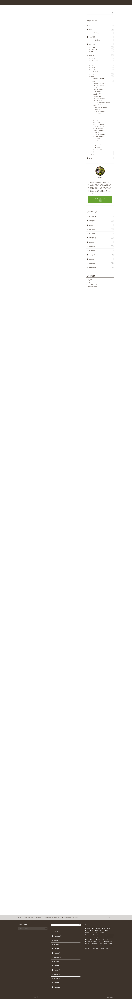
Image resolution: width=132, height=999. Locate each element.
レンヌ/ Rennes (97, 147)
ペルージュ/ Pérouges (98, 126)
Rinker (42, 337)
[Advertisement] (49, 122)
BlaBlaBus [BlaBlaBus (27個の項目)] (88, 928)
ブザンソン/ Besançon (98, 124)
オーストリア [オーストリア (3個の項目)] (94, 932)
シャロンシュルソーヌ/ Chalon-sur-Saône (101, 105)
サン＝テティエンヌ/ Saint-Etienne (101, 102)
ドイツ (101, 74)
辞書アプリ (30, 153)
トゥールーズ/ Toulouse (99, 111)
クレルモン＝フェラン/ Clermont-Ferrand (101, 93)
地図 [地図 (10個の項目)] (106, 943)
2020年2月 (101, 259)
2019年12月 (101, 267)
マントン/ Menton (97, 132)
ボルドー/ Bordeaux (98, 128)
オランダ (101, 58)
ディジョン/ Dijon (97, 109)
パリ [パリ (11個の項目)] (87, 939)
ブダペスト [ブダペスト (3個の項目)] (106, 939)
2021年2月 (101, 229)
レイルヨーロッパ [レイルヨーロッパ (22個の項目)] (108, 941)
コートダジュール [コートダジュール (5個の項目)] (97, 934)
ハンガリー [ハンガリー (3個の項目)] (100, 937)
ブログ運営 (101, 37)
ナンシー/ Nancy (97, 113)
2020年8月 (101, 242)
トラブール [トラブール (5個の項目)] (111, 934)
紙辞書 (29, 148)
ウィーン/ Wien (96, 63)
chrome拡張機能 (101, 40)
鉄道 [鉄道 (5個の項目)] (103, 948)
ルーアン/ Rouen (97, 145)
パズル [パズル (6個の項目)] (111, 937)
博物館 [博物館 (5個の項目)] (101, 943)
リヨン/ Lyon (96, 140)
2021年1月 (101, 233)
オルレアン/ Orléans (98, 89)
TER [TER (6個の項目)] (102, 930)
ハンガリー (101, 76)
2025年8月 (101, 221)
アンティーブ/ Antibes (98, 83)
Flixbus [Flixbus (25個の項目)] (98, 928)
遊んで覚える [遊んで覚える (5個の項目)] (96, 948)
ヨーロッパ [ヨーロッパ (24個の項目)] (95, 941)
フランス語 (21, 14)
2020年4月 (101, 250)
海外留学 (101, 158)
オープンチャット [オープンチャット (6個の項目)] (103, 932)
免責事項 (34, 996)
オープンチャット (101, 33)
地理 (101, 51)
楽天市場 (48, 341)
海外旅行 (86, 7)
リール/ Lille (96, 142)
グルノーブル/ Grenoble (99, 98)
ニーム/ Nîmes (96, 119)
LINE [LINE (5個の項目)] (109, 928)
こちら (75, 718)
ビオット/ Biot (96, 122)
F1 (101, 25)
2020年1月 (101, 263)
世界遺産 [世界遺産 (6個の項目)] (95, 943)
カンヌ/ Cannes (97, 91)
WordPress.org (92, 286)
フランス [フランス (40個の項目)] (92, 939)
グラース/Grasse (97, 96)
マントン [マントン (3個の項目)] (88, 941)
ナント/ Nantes (96, 115)
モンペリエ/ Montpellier (99, 136)
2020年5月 (101, 246)
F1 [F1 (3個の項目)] (93, 928)
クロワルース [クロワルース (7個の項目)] (88, 934)
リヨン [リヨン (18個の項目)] (101, 941)
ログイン (90, 280)
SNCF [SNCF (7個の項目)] (97, 930)
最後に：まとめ (31, 156)
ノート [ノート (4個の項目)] (87, 937)
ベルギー (101, 152)
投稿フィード (92, 282)
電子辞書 (29, 151)
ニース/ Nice (96, 117)
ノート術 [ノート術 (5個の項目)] (93, 937)
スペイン (101, 65)
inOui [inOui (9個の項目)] (104, 928)
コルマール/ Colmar (98, 100)
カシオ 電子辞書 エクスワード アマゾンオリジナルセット (52, 336)
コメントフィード (93, 284)
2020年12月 (101, 238)
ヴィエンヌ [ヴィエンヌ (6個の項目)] (88, 943)
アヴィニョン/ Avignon (98, 85)
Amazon (39, 341)
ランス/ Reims (96, 138)
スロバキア (101, 69)
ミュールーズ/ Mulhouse (99, 134)
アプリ (101, 30)
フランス (101, 81)
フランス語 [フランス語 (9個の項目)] (99, 939)
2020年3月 (101, 255)
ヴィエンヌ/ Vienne (97, 149)
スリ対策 (101, 67)
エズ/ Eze (95, 87)
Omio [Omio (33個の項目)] (92, 930)
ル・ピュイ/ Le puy (97, 143)
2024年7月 (101, 225)
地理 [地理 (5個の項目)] (111, 943)
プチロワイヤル (46, 686)
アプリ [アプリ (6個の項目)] (87, 932)
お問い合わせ (66, 7)
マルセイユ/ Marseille (98, 130)
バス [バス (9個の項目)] (106, 937)
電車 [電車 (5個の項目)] (108, 948)
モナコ (101, 154)
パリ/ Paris (95, 120)
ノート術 (101, 47)
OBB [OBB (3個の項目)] (87, 930)
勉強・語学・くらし (101, 44)
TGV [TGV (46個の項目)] (107, 930)
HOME (46, 7)
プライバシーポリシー (24, 996)
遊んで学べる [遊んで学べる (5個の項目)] (88, 948)
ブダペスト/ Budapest (98, 78)
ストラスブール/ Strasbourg (100, 107)
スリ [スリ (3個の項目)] (105, 934)
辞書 (37, 755)
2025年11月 (101, 216)
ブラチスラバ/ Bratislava (99, 71)
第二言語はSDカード (44, 718)
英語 (28, 755)
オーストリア (101, 60)
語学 (33, 755)
